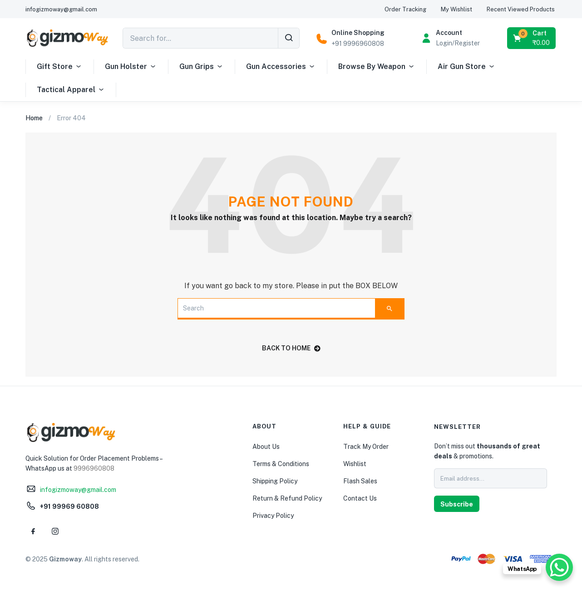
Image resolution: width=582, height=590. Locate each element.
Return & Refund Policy (287, 498)
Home (34, 118)
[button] (532, 38)
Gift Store (59, 66)
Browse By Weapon (376, 66)
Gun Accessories (281, 66)
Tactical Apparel (71, 89)
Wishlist (354, 463)
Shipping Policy (274, 481)
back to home (291, 348)
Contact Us (360, 498)
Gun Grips (201, 66)
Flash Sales (360, 481)
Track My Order (366, 446)
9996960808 (94, 468)
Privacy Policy (273, 515)
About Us (266, 446)
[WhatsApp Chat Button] (559, 567)
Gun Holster (131, 66)
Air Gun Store (466, 66)
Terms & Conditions (280, 463)
